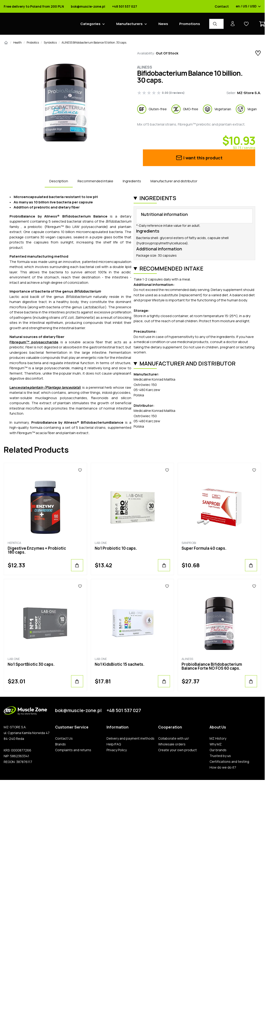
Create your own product (177, 750)
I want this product (199, 157)
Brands (60, 744)
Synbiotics (50, 42)
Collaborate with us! (173, 738)
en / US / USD (248, 6)
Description (58, 181)
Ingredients (132, 181)
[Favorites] (80, 470)
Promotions (189, 23)
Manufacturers (129, 23)
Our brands (218, 750)
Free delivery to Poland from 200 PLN (34, 6)
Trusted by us (220, 755)
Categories (90, 23)
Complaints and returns (73, 750)
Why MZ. (216, 744)
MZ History (218, 738)
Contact (222, 6)
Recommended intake (95, 181)
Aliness (144, 67)
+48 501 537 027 (124, 6)
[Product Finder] (216, 24)
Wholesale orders (171, 744)
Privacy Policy (117, 750)
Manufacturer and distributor (174, 181)
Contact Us (64, 738)
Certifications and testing (229, 761)
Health (17, 42)
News (163, 23)
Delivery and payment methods (130, 738)
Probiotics (33, 42)
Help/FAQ (114, 744)
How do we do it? (223, 767)
